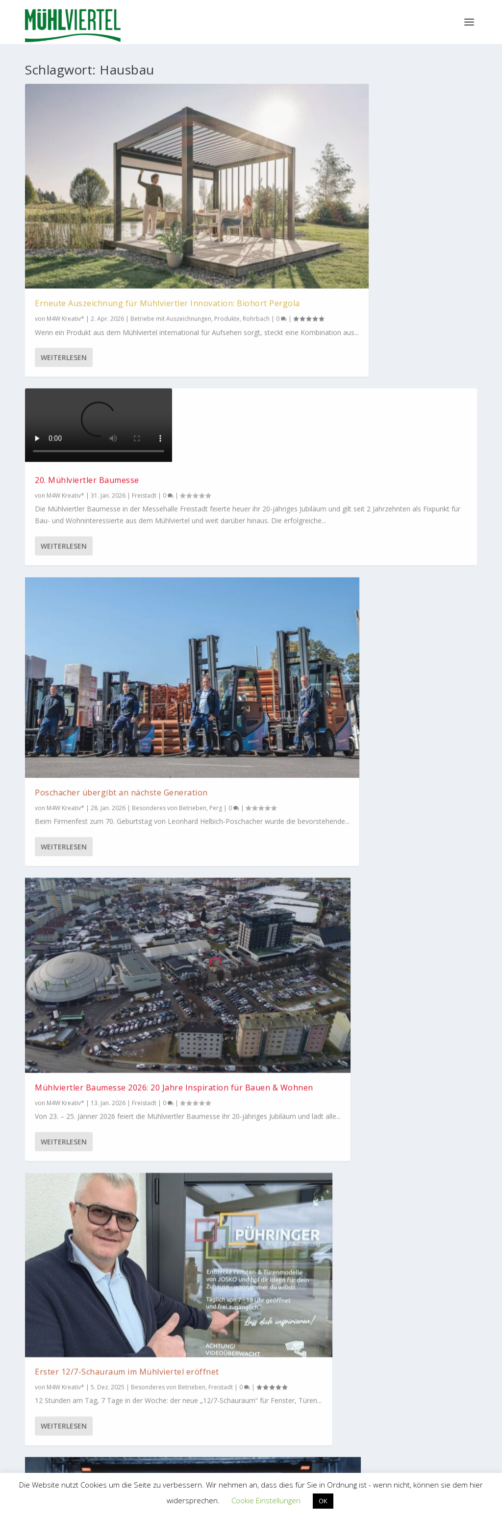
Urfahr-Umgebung (215, 723)
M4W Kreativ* (65, 219)
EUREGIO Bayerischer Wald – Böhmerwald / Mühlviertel (302, 1394)
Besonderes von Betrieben (227, 474)
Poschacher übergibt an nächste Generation (391, 188)
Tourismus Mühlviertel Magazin (95, 1293)
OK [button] (323, 1500)
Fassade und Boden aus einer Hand (401, 656)
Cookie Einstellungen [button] (266, 1500)
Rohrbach (135, 229)
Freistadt (144, 468)
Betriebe (202, 956)
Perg (223, 956)
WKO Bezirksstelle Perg (198, 1401)
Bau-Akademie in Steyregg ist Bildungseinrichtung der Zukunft (92, 622)
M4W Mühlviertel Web (406, 1293)
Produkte (106, 229)
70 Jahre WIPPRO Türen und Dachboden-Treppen (245, 683)
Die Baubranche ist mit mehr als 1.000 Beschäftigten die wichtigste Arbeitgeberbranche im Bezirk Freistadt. (96, 805)
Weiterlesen (64, 301)
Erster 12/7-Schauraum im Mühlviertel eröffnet (241, 443)
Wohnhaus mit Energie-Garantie (236, 925)
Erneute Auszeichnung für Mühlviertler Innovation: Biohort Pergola (86, 194)
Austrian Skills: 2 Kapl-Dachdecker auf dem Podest (398, 428)
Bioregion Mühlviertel (199, 1294)
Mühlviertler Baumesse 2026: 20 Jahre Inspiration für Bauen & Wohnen (94, 443)
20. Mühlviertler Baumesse (242, 173)
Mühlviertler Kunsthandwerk (303, 1293)
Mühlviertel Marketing (231, 946)
